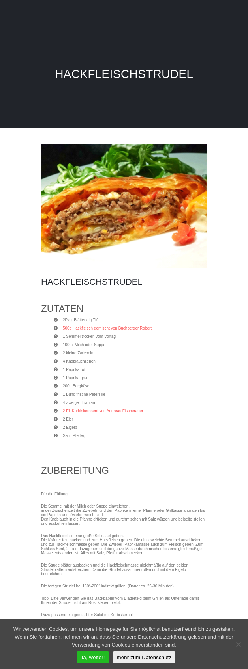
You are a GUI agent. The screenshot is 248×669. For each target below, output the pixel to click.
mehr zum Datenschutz (144, 657)
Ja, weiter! (93, 657)
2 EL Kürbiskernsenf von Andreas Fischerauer (103, 411)
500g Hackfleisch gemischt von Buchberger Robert (107, 328)
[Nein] (238, 644)
